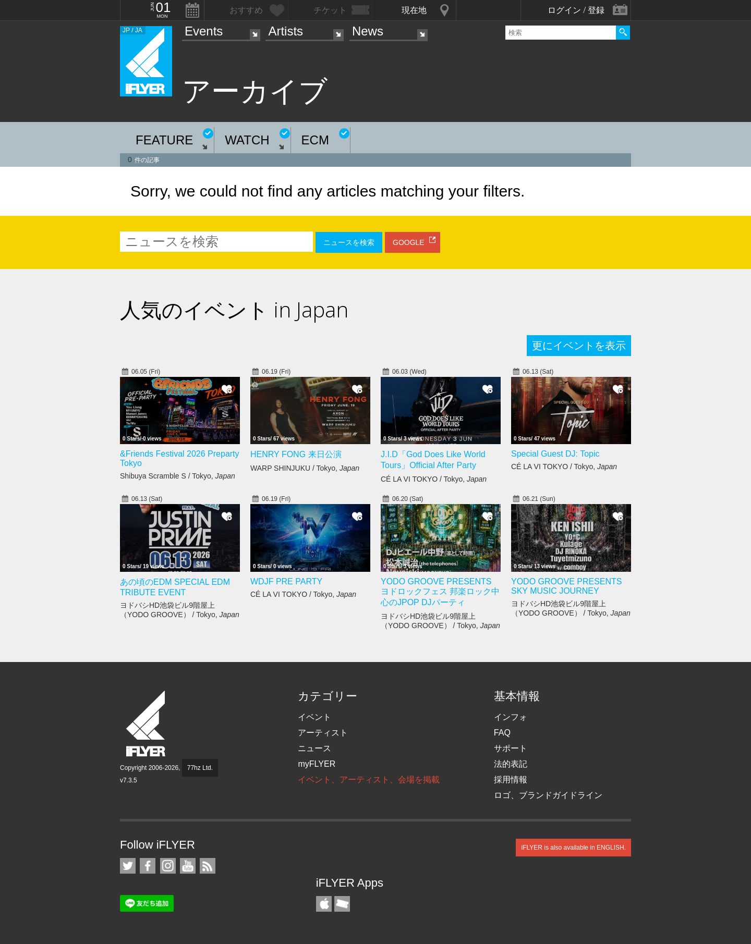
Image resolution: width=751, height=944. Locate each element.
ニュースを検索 (348, 242)
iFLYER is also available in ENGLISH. (573, 847)
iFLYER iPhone (324, 904)
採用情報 (510, 779)
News (367, 31)
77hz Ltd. (200, 767)
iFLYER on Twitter (128, 866)
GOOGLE (409, 242)
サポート (510, 748)
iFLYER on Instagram (168, 866)
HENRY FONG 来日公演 (296, 454)
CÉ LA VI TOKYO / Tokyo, (434, 479)
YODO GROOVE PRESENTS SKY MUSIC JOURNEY (566, 586)
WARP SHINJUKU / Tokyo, (304, 468)
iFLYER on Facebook (147, 866)
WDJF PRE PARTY (286, 581)
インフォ (510, 717)
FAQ (502, 732)
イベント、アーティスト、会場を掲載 (369, 779)
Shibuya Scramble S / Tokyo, (177, 476)
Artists (285, 31)
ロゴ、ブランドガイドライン (548, 795)
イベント (314, 717)
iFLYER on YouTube (188, 866)
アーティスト (323, 732)
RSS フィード (207, 866)
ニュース (314, 748)
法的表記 (510, 763)
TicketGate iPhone (342, 904)
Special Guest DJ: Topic (555, 453)
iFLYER (146, 724)
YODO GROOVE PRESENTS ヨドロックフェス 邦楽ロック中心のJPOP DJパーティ (440, 592)
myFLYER (316, 763)
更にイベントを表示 (579, 345)
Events (204, 31)
